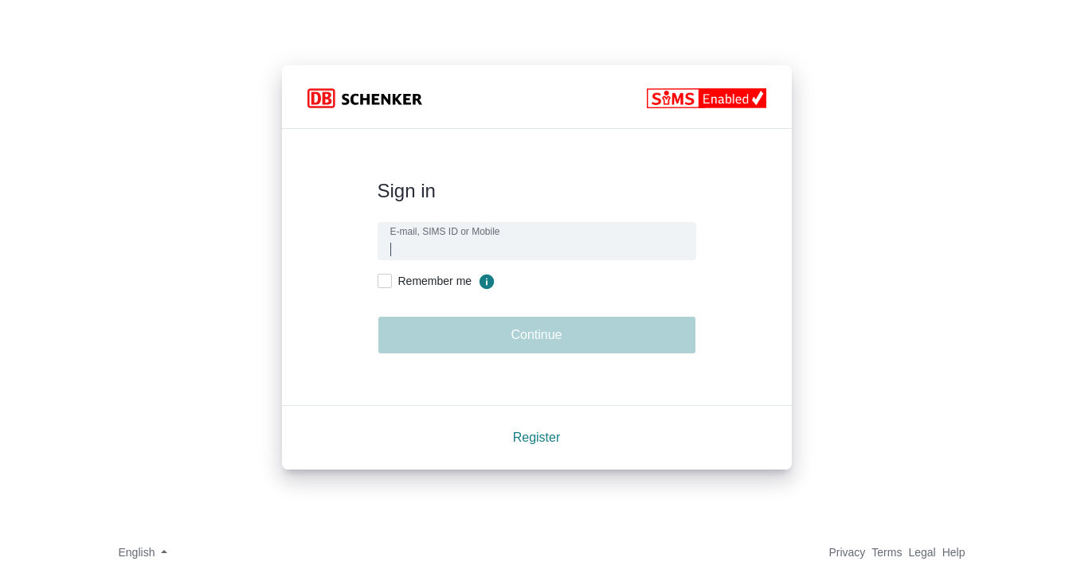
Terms (886, 552)
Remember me (435, 281)
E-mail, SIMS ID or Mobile (445, 231)
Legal (921, 552)
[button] (138, 553)
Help (953, 552)
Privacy (846, 552)
